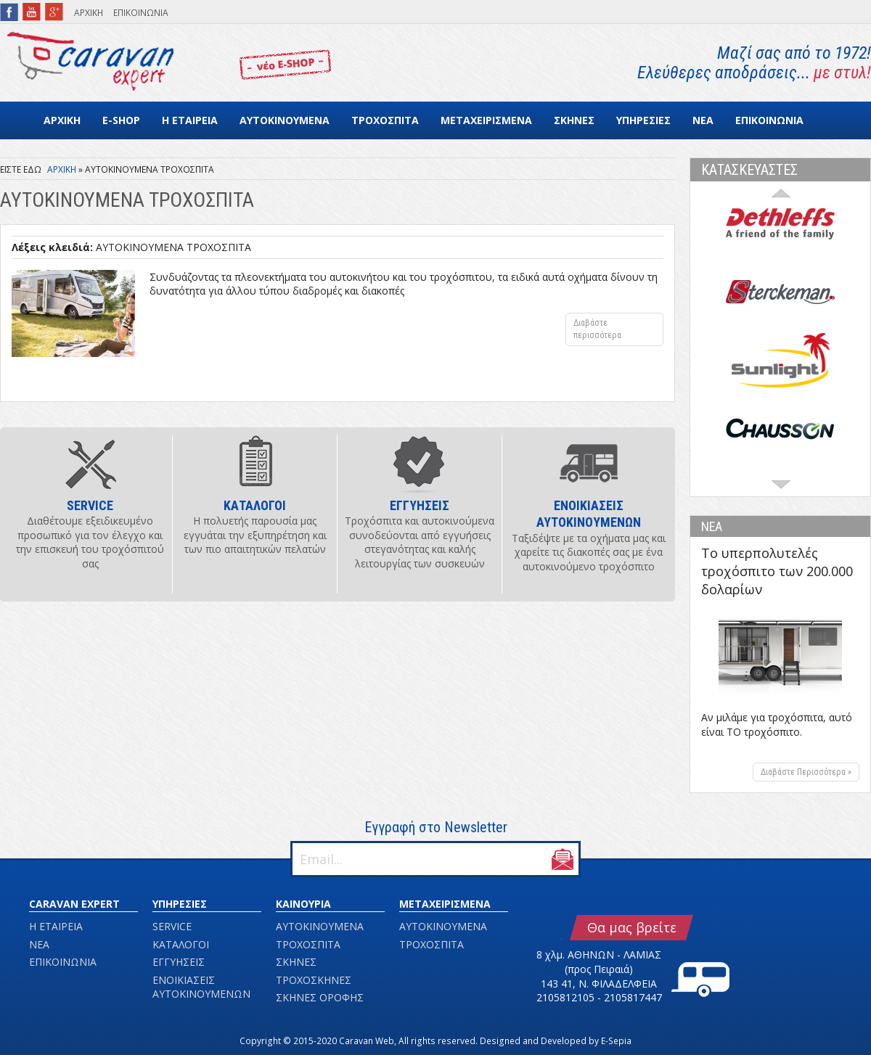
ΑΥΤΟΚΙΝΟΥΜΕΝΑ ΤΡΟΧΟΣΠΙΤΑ (173, 247)
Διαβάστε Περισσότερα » (806, 772)
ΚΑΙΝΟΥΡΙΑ (303, 904)
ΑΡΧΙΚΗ (88, 13)
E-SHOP (121, 120)
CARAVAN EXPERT (74, 904)
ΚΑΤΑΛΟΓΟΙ (180, 944)
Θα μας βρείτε (631, 927)
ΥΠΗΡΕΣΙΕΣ (643, 120)
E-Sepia (616, 1041)
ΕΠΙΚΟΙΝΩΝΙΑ (140, 13)
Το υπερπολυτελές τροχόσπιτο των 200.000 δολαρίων (777, 571)
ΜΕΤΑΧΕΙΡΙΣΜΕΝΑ (486, 120)
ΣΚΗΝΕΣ (574, 120)
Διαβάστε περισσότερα (618, 332)
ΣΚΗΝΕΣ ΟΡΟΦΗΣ (320, 997)
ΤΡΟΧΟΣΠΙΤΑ (385, 120)
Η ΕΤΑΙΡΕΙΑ (190, 120)
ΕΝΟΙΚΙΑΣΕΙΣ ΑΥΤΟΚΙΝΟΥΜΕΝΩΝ (201, 987)
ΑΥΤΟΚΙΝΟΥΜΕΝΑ (285, 120)
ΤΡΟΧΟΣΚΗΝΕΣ (313, 980)
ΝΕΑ (702, 120)
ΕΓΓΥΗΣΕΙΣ (178, 962)
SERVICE (172, 926)
